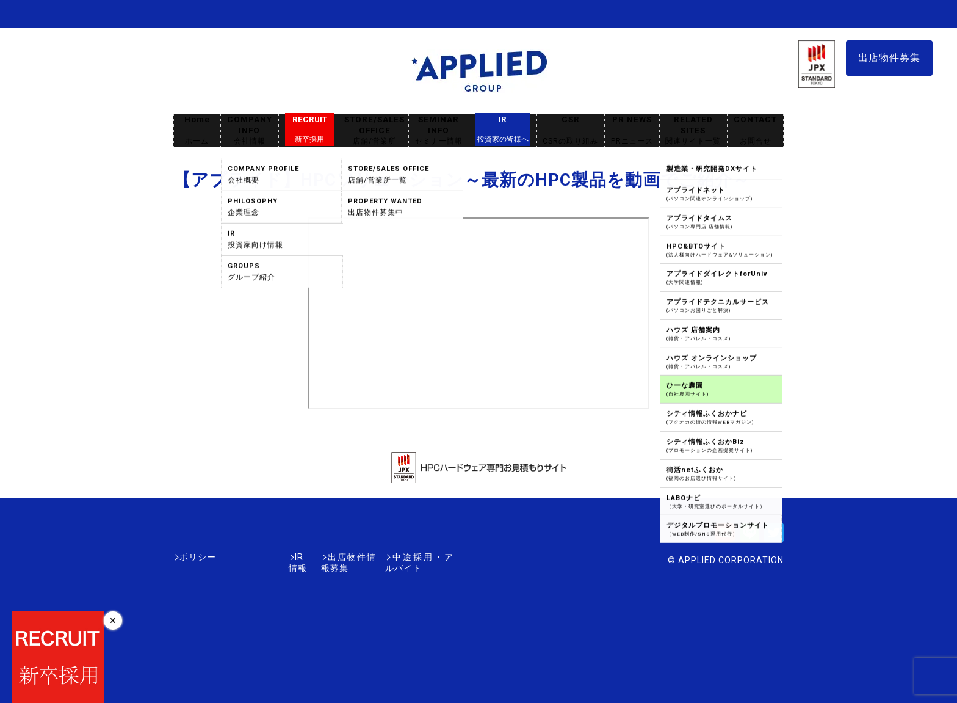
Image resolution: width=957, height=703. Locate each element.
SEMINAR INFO (439, 130)
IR (503, 129)
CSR (570, 130)
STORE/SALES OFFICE (374, 130)
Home (197, 130)
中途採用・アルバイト (407, 557)
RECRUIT (309, 129)
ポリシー (197, 557)
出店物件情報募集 (310, 557)
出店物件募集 (889, 58)
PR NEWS (632, 130)
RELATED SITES (693, 130)
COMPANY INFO (249, 130)
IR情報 (244, 557)
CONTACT (755, 130)
